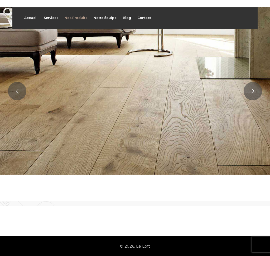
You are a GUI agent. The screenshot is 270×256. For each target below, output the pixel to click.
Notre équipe (105, 18)
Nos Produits (76, 18)
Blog (127, 18)
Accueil (30, 18)
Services (51, 18)
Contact (144, 18)
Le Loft (143, 246)
